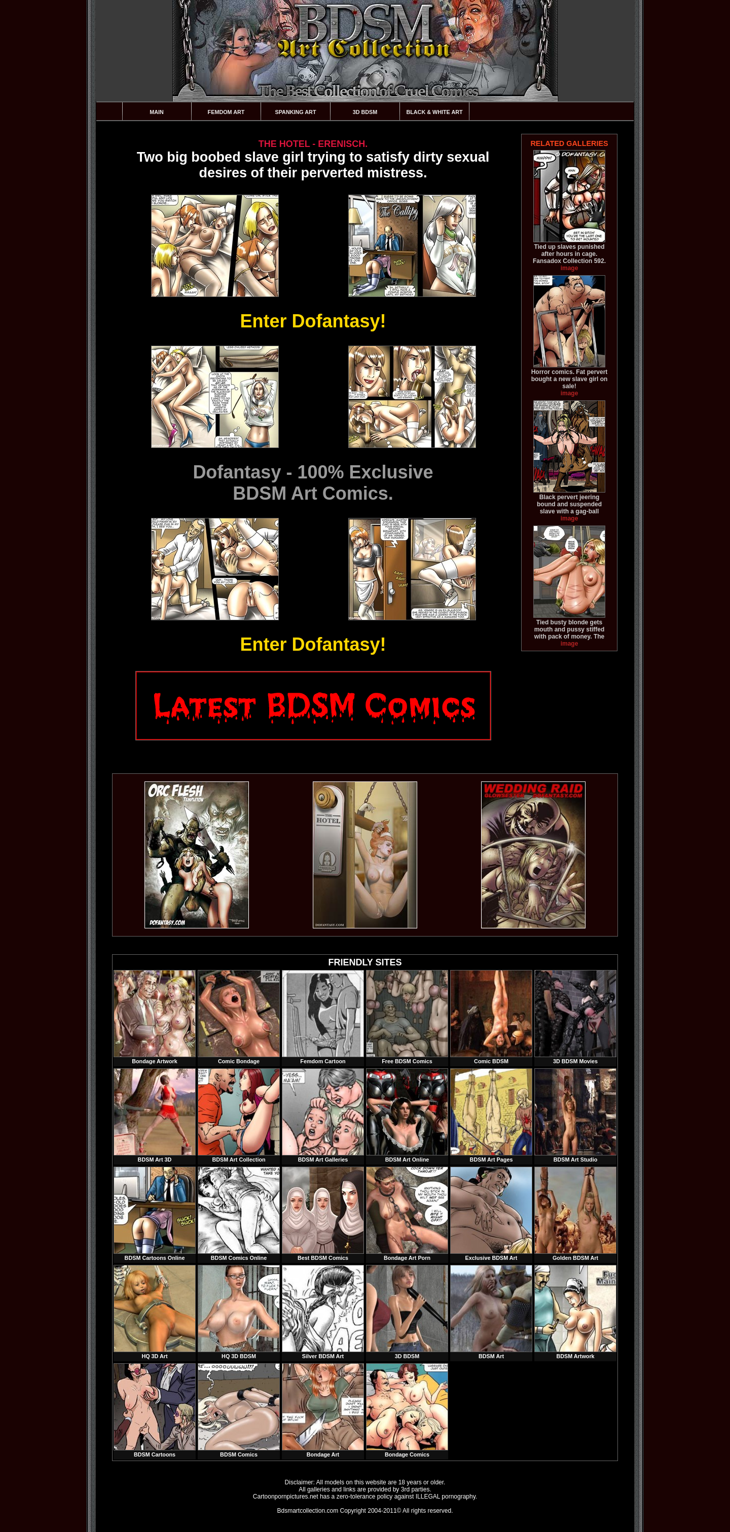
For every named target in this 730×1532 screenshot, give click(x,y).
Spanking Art (295, 112)
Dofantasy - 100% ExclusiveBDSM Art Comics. (313, 483)
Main (157, 112)
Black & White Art (434, 112)
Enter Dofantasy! (313, 321)
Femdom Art (226, 112)
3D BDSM (365, 112)
